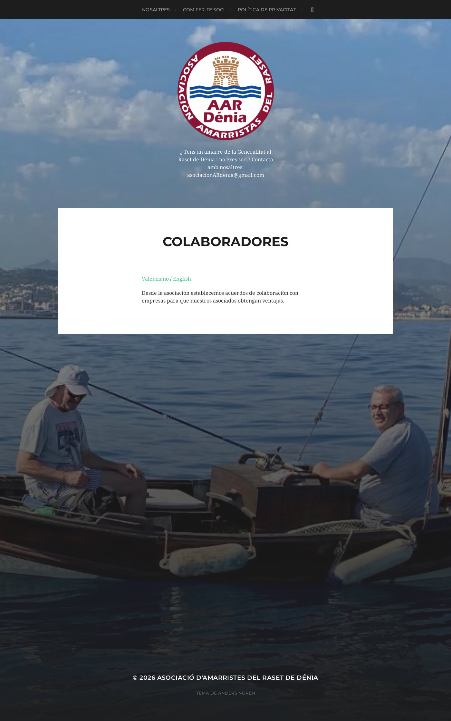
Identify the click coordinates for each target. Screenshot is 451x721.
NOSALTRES (156, 10)
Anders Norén (236, 693)
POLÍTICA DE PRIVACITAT (267, 10)
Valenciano (155, 279)
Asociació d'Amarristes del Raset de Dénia (237, 677)
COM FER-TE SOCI (204, 10)
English (182, 279)
